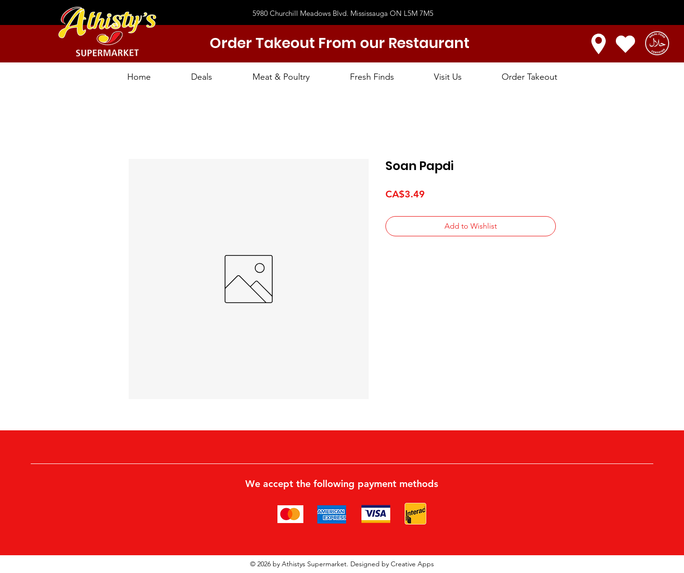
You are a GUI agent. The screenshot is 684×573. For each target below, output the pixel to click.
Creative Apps (412, 564)
